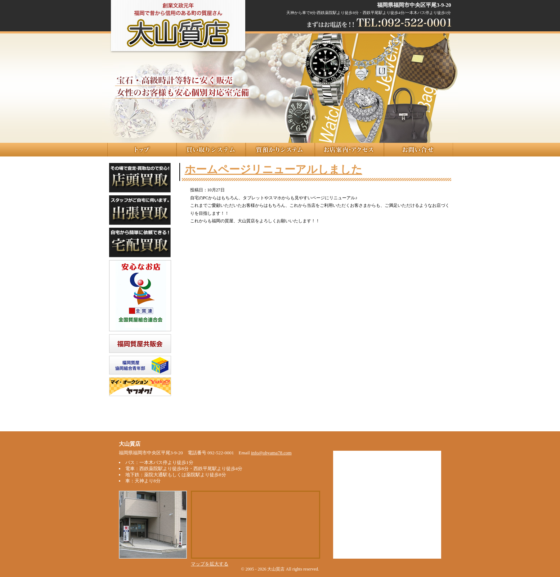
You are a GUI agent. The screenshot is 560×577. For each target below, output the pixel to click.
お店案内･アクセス (349, 149)
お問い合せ (418, 149)
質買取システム (211, 149)
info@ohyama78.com (271, 452)
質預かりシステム (280, 149)
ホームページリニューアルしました (273, 169)
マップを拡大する (209, 564)
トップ (141, 149)
